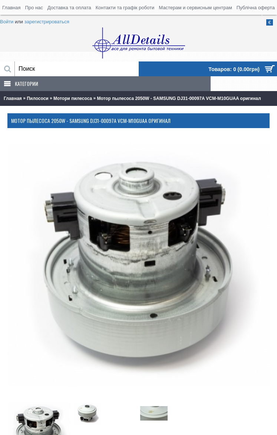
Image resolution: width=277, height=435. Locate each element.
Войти (6, 21)
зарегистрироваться (46, 21)
